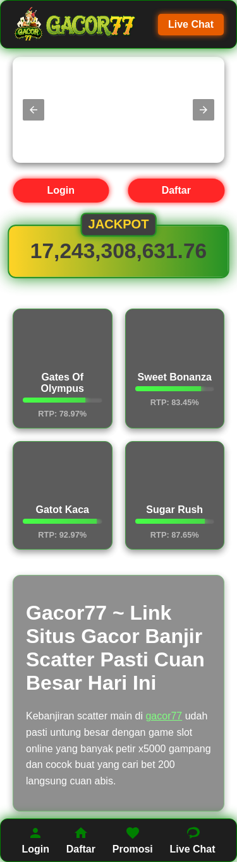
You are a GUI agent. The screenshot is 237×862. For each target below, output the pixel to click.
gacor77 (163, 716)
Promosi (132, 839)
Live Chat (191, 24)
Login (61, 190)
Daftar (176, 190)
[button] (33, 110)
